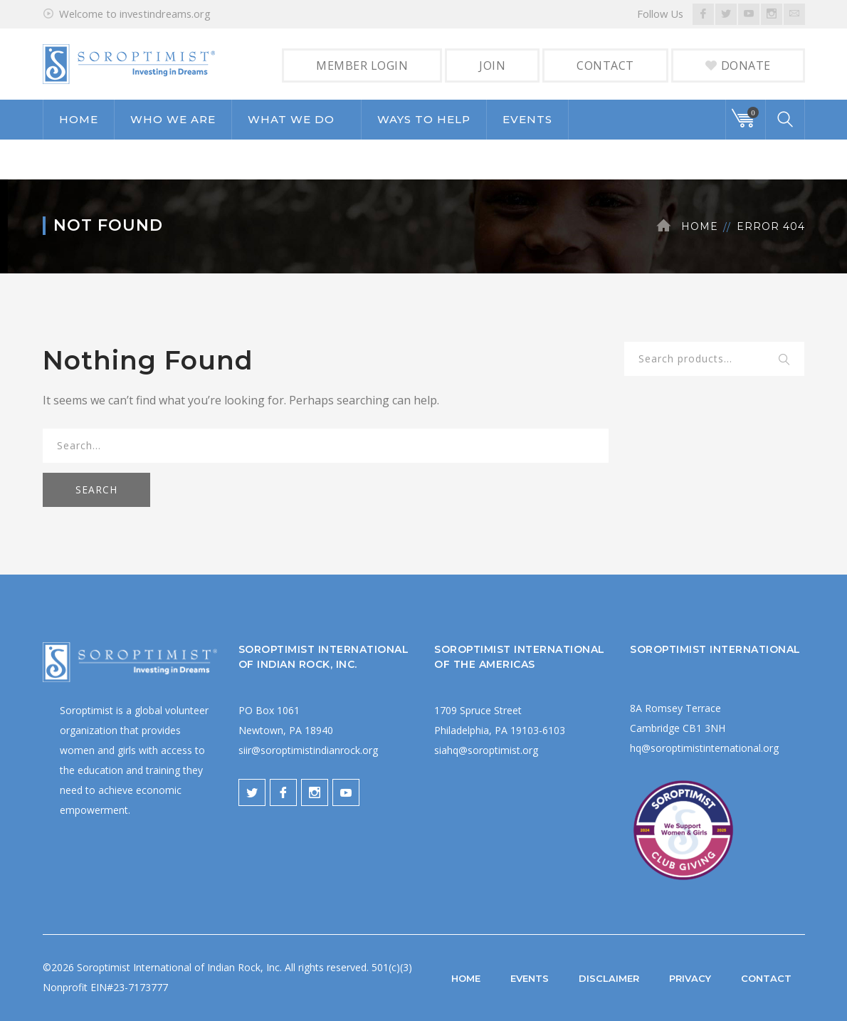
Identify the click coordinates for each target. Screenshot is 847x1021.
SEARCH (96, 489)
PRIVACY (690, 978)
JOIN (492, 65)
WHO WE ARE (173, 119)
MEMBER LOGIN (362, 65)
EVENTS (527, 119)
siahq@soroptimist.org (486, 750)
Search (785, 360)
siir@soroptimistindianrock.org (308, 750)
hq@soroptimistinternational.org (704, 748)
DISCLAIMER (609, 978)
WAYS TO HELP (423, 119)
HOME (78, 119)
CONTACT (605, 65)
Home (699, 226)
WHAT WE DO (291, 119)
